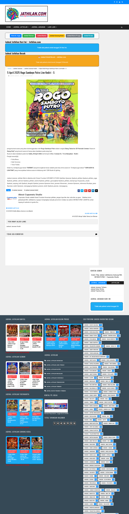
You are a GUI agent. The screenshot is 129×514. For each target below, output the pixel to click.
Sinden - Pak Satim (103, 465)
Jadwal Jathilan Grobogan (55, 315)
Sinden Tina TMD (89, 497)
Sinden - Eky (105, 378)
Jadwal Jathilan (22, 23)
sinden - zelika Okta (106, 500)
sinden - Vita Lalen (89, 336)
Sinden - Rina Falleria (90, 346)
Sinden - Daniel (88, 437)
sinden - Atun (104, 497)
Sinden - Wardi (106, 490)
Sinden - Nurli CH (89, 307)
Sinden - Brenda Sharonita (92, 427)
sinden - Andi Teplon (90, 402)
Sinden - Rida (88, 360)
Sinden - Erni (88, 381)
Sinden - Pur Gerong (108, 328)
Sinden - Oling (88, 465)
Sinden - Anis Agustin (106, 413)
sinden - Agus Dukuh (90, 350)
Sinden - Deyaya (88, 441)
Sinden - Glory (105, 336)
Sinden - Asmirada (89, 423)
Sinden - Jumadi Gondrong (92, 451)
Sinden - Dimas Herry (109, 353)
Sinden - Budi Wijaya (107, 430)
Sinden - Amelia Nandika (91, 283)
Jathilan (114, 42)
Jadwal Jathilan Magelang (55, 328)
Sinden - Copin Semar (106, 434)
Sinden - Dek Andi (104, 437)
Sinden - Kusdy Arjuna (91, 279)
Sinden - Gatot (101, 381)
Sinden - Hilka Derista (90, 297)
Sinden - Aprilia (106, 416)
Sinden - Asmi (105, 420)
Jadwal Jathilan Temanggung (56, 337)
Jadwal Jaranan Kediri (32, 68)
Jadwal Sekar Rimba (95, 49)
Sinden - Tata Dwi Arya (90, 486)
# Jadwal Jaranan (18, 194)
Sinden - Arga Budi (89, 420)
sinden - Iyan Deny (89, 406)
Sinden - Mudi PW (89, 462)
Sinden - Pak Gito (108, 357)
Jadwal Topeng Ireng (96, 51)
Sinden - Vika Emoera (90, 490)
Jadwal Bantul (42, 32)
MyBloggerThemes (41, 510)
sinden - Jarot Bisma (104, 332)
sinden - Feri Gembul (90, 325)
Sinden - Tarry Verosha (107, 307)
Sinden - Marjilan (106, 339)
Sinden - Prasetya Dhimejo (92, 472)
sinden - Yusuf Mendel (109, 350)
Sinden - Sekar (88, 332)
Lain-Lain (53, 23)
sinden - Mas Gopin (106, 406)
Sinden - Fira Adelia (90, 444)
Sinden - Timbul (102, 360)
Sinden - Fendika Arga (90, 293)
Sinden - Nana (104, 462)
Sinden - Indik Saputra (91, 385)
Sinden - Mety (105, 458)
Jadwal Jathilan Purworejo (55, 332)
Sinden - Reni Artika (90, 476)
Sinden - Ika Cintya (89, 339)
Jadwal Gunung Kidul (58, 32)
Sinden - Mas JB (89, 343)
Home (10, 23)
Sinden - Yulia (103, 493)
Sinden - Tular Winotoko (91, 395)
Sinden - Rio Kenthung (91, 479)
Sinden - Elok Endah (105, 441)
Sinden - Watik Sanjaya (91, 399)
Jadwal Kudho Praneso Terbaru (57, 345)
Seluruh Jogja (16, 32)
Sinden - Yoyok (88, 493)
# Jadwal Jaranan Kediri (33, 194)
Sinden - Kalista (111, 451)
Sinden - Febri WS (110, 286)
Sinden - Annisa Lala (104, 371)
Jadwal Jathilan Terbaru (54, 341)
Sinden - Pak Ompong (105, 343)
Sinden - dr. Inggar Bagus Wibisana (95, 314)
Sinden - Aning (88, 371)
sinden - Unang (107, 409)
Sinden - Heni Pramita (90, 357)
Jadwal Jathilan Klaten (54, 324)
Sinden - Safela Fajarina (91, 321)
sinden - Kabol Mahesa (91, 367)
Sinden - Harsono (89, 448)
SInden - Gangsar (89, 413)
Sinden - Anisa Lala (90, 416)
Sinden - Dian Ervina (90, 328)
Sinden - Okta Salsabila (91, 388)
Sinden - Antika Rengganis (92, 374)
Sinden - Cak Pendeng (108, 325)
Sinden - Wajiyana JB (108, 346)
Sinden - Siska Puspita (91, 392)
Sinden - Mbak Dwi (89, 458)
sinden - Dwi (106, 402)
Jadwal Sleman (30, 32)
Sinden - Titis (107, 486)
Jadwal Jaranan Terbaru (97, 47)
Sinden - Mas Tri (105, 455)
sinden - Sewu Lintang (91, 409)
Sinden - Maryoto (89, 455)
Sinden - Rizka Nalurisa (91, 286)
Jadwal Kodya (46, 36)
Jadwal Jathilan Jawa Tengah (56, 319)
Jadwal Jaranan (40, 23)
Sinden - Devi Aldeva (90, 378)
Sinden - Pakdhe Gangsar (91, 469)
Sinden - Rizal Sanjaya (108, 318)
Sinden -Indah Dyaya (109, 399)
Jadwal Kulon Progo (75, 32)
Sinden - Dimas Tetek (90, 290)
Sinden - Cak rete (89, 434)
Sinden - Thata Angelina (91, 311)
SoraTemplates (19, 510)
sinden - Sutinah (89, 500)
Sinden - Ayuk (105, 423)
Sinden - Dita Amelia (109, 293)
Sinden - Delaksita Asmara (92, 304)
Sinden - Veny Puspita (90, 364)
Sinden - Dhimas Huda (90, 353)
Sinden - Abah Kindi (109, 367)
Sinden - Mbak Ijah (108, 385)
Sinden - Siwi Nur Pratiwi (91, 483)
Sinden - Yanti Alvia (90, 318)
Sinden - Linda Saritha (91, 300)
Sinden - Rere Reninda (108, 476)
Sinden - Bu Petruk (90, 430)
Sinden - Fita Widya (107, 444)
